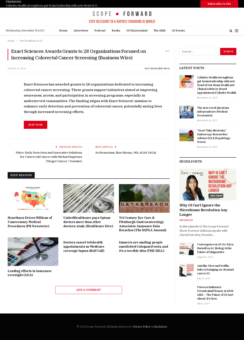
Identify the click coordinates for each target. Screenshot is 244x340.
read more (35, 124)
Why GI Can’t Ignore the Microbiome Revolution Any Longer (203, 210)
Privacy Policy (142, 326)
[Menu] (236, 31)
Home (63, 30)
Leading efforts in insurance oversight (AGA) (30, 273)
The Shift (159, 30)
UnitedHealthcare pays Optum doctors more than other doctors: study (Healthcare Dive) (88, 222)
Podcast (100, 30)
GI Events (178, 30)
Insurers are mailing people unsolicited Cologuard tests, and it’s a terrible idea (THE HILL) (143, 246)
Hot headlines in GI (157, 68)
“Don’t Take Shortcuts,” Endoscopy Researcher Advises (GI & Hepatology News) (213, 136)
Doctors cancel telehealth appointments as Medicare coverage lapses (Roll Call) (83, 246)
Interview (186, 220)
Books (116, 30)
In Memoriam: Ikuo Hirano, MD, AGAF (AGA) (126, 152)
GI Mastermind (136, 30)
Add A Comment (88, 290)
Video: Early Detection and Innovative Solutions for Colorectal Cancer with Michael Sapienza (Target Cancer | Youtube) (49, 157)
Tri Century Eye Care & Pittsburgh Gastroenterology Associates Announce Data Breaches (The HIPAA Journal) (142, 224)
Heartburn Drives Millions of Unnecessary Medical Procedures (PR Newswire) (30, 222)
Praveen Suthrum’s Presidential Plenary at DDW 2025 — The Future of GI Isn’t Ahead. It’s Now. (215, 292)
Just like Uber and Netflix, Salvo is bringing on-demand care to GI (215, 269)
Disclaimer (160, 326)
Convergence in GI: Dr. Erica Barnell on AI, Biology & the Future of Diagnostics (215, 248)
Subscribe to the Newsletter (219, 4)
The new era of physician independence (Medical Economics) (213, 111)
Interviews (81, 30)
